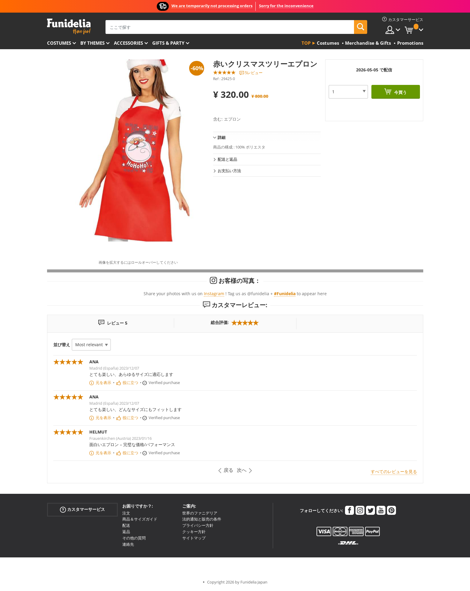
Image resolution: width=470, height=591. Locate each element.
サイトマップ (194, 538)
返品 (126, 531)
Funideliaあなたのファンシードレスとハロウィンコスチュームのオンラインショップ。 (69, 26)
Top (306, 43)
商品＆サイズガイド (139, 519)
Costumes (59, 43)
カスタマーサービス (82, 509)
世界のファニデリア (199, 513)
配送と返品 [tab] (227, 159)
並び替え (61, 344)
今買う (400, 92)
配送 (126, 525)
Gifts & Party (168, 43)
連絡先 (128, 544)
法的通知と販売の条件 (201, 519)
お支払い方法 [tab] (229, 170)
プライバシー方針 (197, 525)
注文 (126, 513)
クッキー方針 (194, 531)
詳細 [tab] (221, 137)
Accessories (128, 43)
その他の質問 (134, 538)
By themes (92, 43)
